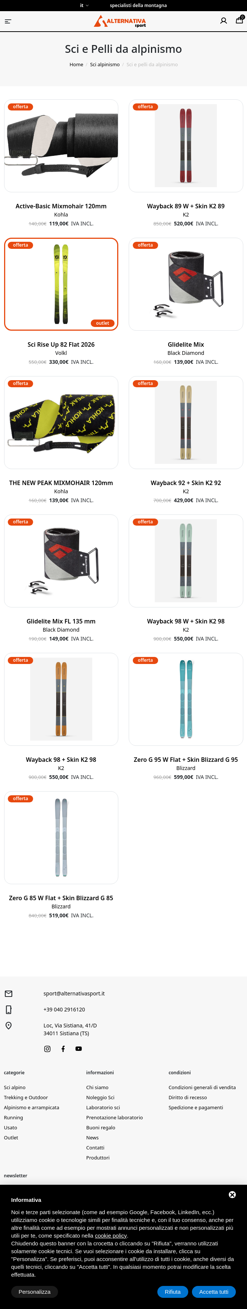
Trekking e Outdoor (26, 1097)
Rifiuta (173, 1292)
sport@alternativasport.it (74, 993)
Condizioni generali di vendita (202, 1087)
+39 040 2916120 (64, 1009)
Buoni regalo (100, 1127)
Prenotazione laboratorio (114, 1117)
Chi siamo (97, 1087)
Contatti (95, 1147)
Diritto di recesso (188, 1097)
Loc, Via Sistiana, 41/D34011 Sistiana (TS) (70, 1029)
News (92, 1137)
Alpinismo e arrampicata (32, 1107)
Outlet (11, 1137)
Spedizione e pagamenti (196, 1107)
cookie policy (111, 1235)
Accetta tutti (213, 1292)
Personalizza (35, 1292)
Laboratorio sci (103, 1107)
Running (13, 1117)
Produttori (98, 1157)
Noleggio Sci (100, 1097)
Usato (10, 1127)
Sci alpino (15, 1087)
